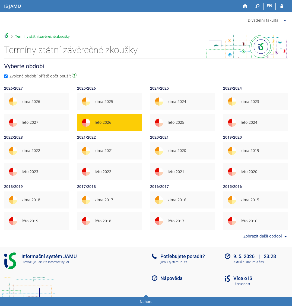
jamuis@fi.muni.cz (173, 262)
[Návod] (75, 76)
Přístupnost (241, 284)
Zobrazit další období (265, 236)
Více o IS (242, 278)
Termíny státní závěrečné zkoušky (42, 36)
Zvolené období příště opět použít (41, 76)
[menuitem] (268, 19)
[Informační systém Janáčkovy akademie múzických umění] (12, 6)
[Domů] (245, 6)
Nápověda (171, 278)
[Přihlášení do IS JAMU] (282, 6)
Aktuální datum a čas (248, 262)
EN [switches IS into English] (269, 6)
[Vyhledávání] (257, 6)
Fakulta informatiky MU (53, 262)
